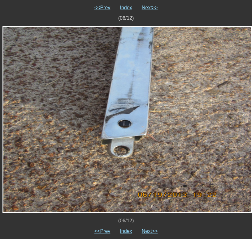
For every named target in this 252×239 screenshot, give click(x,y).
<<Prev (102, 7)
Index (126, 7)
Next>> (150, 7)
